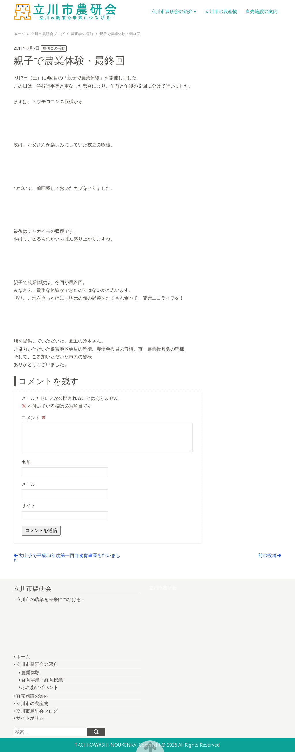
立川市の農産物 (221, 11)
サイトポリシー (32, 718)
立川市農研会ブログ (37, 711)
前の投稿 (267, 555)
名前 (26, 462)
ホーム (23, 656)
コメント (34, 417)
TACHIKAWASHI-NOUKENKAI (106, 745)
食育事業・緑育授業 (42, 680)
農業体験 (30, 672)
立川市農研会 (65, 11)
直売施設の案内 (261, 11)
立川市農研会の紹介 (172, 11)
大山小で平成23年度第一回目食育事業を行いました (67, 557)
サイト (28, 505)
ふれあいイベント (39, 687)
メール (28, 484)
